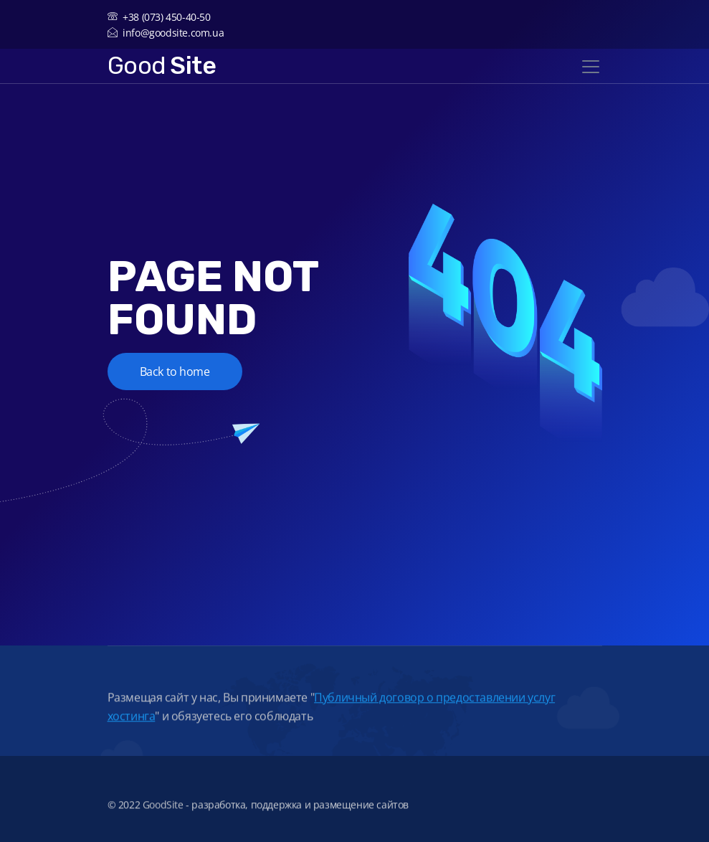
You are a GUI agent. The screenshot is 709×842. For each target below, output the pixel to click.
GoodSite (163, 811)
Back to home (175, 371)
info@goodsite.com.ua (166, 32)
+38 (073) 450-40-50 (159, 17)
